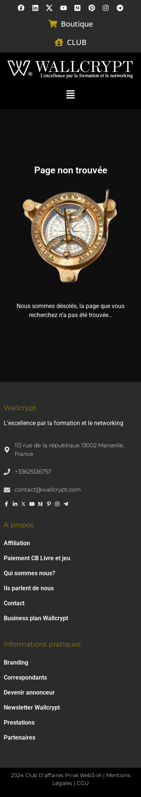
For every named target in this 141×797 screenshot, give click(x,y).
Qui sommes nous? (29, 573)
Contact (14, 603)
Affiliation (17, 543)
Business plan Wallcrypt (36, 618)
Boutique (77, 24)
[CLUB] (59, 42)
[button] (70, 94)
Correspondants (25, 677)
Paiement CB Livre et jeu (37, 558)
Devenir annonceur (29, 692)
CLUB (76, 42)
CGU (83, 783)
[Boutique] (53, 24)
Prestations (19, 722)
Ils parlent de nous (29, 588)
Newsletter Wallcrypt (32, 707)
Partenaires (19, 737)
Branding (16, 662)
